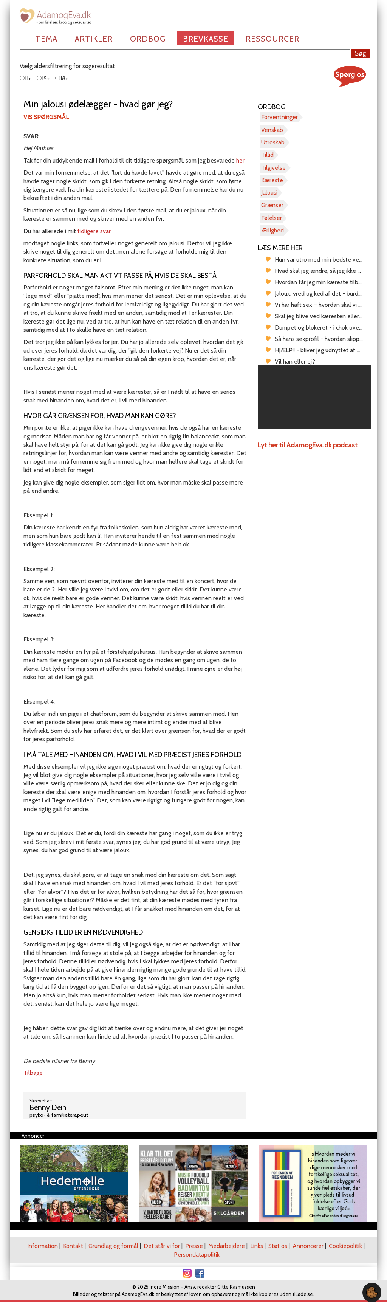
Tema (46, 38)
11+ (25, 78)
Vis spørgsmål (46, 117)
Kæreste (272, 180)
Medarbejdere (226, 1245)
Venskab (272, 129)
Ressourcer (272, 38)
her (240, 160)
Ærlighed (272, 230)
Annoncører (308, 1245)
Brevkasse (205, 38)
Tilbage (33, 1072)
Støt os (277, 1245)
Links (256, 1245)
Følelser (271, 217)
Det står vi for (162, 1245)
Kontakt (73, 1245)
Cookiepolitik (345, 1245)
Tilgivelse (273, 167)
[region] (314, 397)
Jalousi (269, 192)
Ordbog (148, 38)
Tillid (267, 154)
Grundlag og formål (113, 1245)
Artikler (94, 38)
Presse (194, 1245)
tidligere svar (94, 231)
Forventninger (279, 117)
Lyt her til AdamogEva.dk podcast (308, 445)
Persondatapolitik (197, 1254)
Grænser (272, 205)
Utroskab (273, 142)
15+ (43, 78)
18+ (61, 78)
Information (42, 1245)
